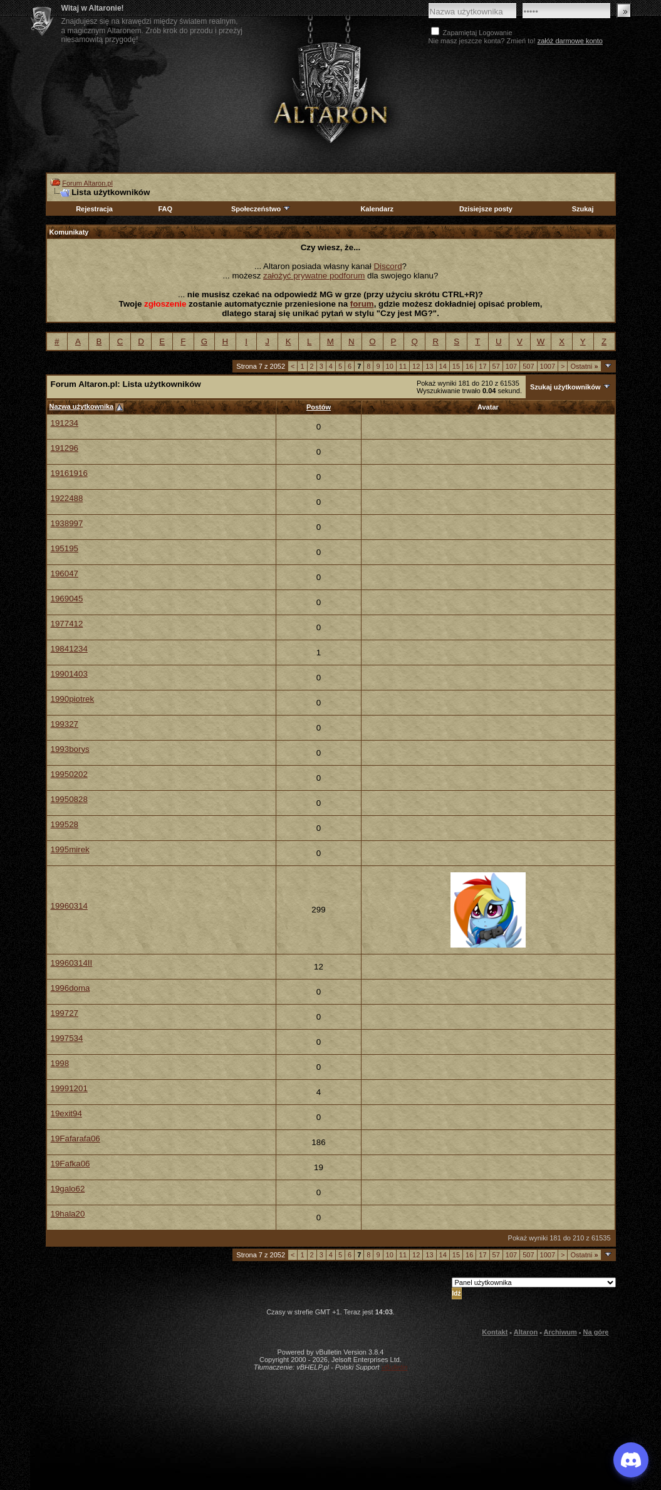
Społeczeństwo (261, 209)
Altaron (330, 92)
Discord (387, 266)
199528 (64, 824)
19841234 (69, 648)
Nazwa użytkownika (81, 406)
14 (443, 366)
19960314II (72, 963)
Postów (318, 407)
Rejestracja (94, 209)
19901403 (69, 674)
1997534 (67, 1038)
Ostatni (584, 366)
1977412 (67, 623)
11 (403, 366)
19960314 (69, 906)
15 (456, 366)
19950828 (69, 799)
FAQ (165, 209)
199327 (64, 724)
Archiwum (560, 1332)
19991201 (69, 1088)
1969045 (67, 598)
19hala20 (68, 1213)
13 (429, 366)
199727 (64, 1013)
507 (528, 366)
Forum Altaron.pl (87, 183)
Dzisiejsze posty (486, 209)
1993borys (70, 749)
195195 (64, 548)
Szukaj (583, 209)
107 (511, 366)
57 (496, 366)
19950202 (69, 774)
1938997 (67, 523)
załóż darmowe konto (570, 41)
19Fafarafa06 (75, 1138)
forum (362, 304)
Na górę (596, 1332)
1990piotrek (73, 699)
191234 (64, 423)
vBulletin (395, 1367)
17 (482, 366)
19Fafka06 (70, 1163)
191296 (64, 448)
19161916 (69, 473)
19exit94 (66, 1113)
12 (416, 366)
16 (469, 366)
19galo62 (68, 1188)
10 (389, 366)
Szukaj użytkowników (565, 387)
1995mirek (70, 849)
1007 (547, 366)
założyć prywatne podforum (314, 275)
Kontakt (494, 1332)
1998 (60, 1063)
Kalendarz (376, 209)
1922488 (67, 498)
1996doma (70, 988)
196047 (64, 573)
